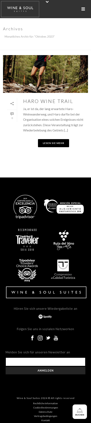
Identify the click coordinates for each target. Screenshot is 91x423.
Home (44, 47)
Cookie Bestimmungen (45, 407)
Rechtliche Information (45, 403)
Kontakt (45, 420)
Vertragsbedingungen (45, 416)
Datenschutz (45, 411)
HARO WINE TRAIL (48, 101)
